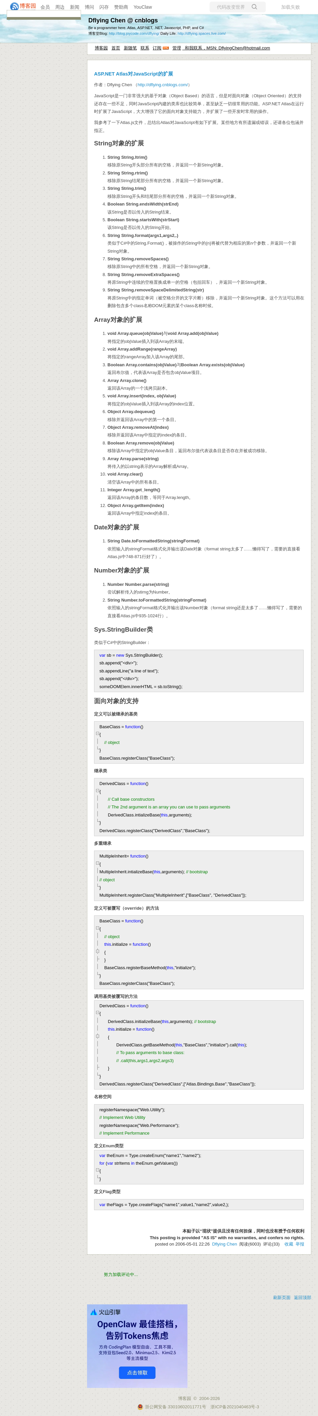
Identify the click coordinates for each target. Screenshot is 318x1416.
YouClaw (143, 7)
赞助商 (121, 7)
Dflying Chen (224, 1244)
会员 (45, 7)
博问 (89, 7)
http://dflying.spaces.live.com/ (202, 33)
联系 (145, 47)
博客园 (101, 47)
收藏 (289, 1244)
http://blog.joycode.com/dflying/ (134, 33)
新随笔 (130, 47)
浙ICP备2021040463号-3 (235, 1406)
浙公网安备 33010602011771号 (171, 1406)
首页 (115, 47)
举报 (300, 1244)
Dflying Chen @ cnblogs (123, 20)
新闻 (74, 7)
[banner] (20, 7)
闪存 (104, 7)
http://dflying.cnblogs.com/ (163, 84)
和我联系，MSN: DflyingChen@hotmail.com (226, 47)
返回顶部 (302, 1297)
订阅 (157, 47)
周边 (60, 7)
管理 (176, 47)
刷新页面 (282, 1297)
